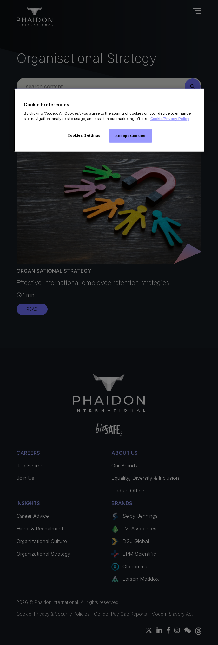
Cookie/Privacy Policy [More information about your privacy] (169, 118)
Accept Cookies (130, 136)
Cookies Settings (84, 135)
